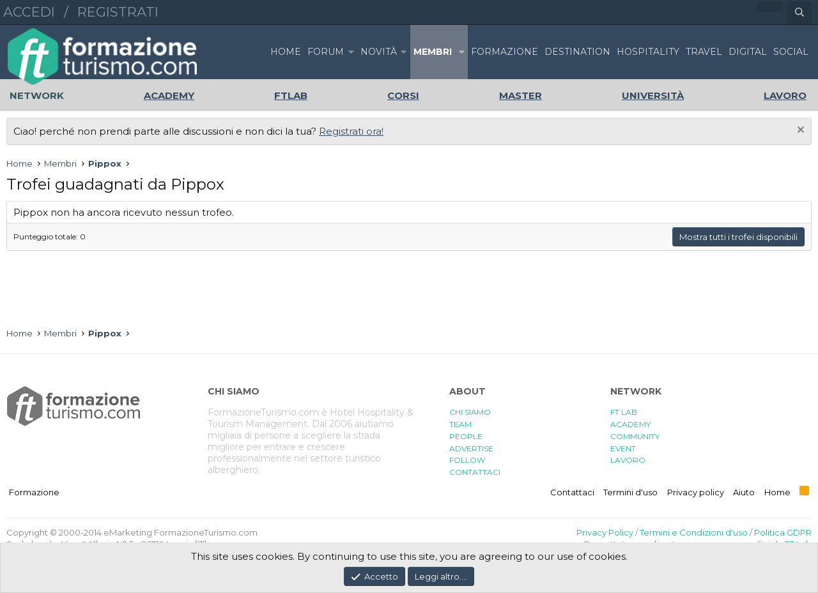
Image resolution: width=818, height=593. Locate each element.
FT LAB (623, 412)
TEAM (460, 424)
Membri (432, 51)
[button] (350, 52)
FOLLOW (467, 460)
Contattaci (572, 492)
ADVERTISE (471, 448)
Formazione (34, 492)
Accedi (29, 12)
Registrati (117, 12)
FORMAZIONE (504, 51)
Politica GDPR (783, 532)
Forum (325, 51)
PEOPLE (465, 436)
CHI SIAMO (470, 412)
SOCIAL (790, 51)
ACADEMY (630, 424)
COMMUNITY (635, 436)
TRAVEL (704, 51)
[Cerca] (799, 12)
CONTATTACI (474, 472)
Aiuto (744, 492)
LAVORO (627, 460)
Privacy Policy (604, 532)
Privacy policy (695, 492)
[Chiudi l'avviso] (799, 131)
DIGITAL (748, 51)
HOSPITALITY (648, 51)
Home (285, 51)
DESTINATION (577, 51)
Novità (378, 51)
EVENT (623, 448)
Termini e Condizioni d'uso (694, 532)
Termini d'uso (630, 492)
